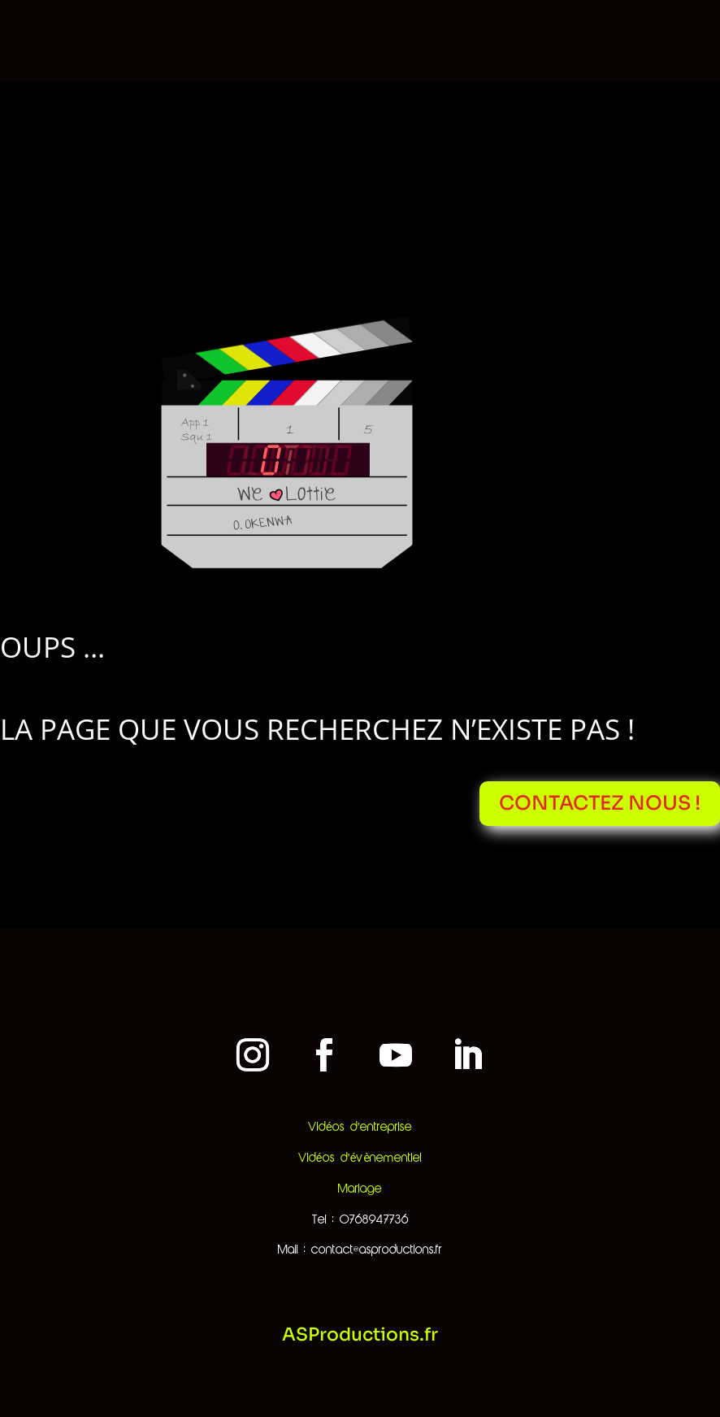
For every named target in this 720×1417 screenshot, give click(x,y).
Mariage (360, 1189)
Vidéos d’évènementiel (360, 1158)
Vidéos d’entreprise (360, 1127)
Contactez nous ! (599, 803)
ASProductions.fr (360, 1334)
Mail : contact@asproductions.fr (360, 1250)
